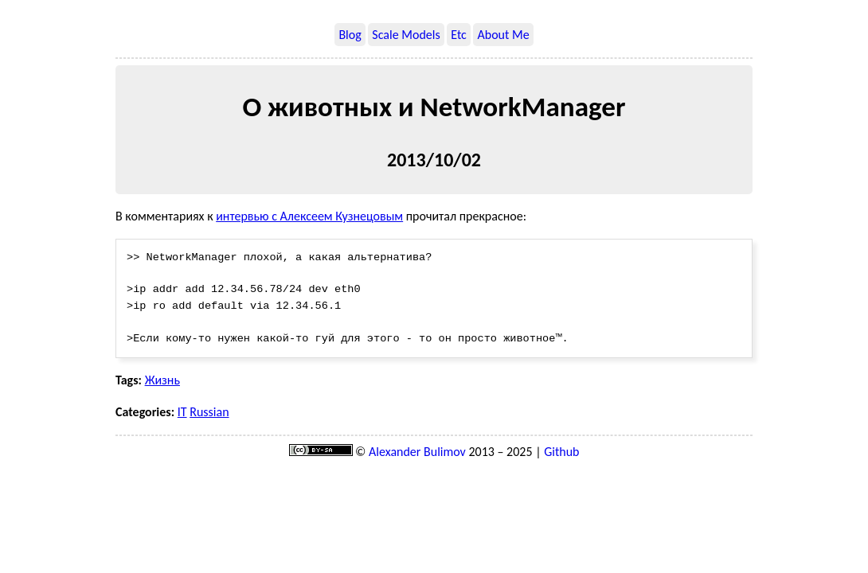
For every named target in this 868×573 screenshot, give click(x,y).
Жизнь (162, 380)
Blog (349, 34)
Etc (459, 34)
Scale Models (406, 34)
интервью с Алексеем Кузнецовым (309, 216)
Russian (209, 412)
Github (561, 452)
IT (182, 412)
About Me (503, 34)
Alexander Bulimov (417, 452)
